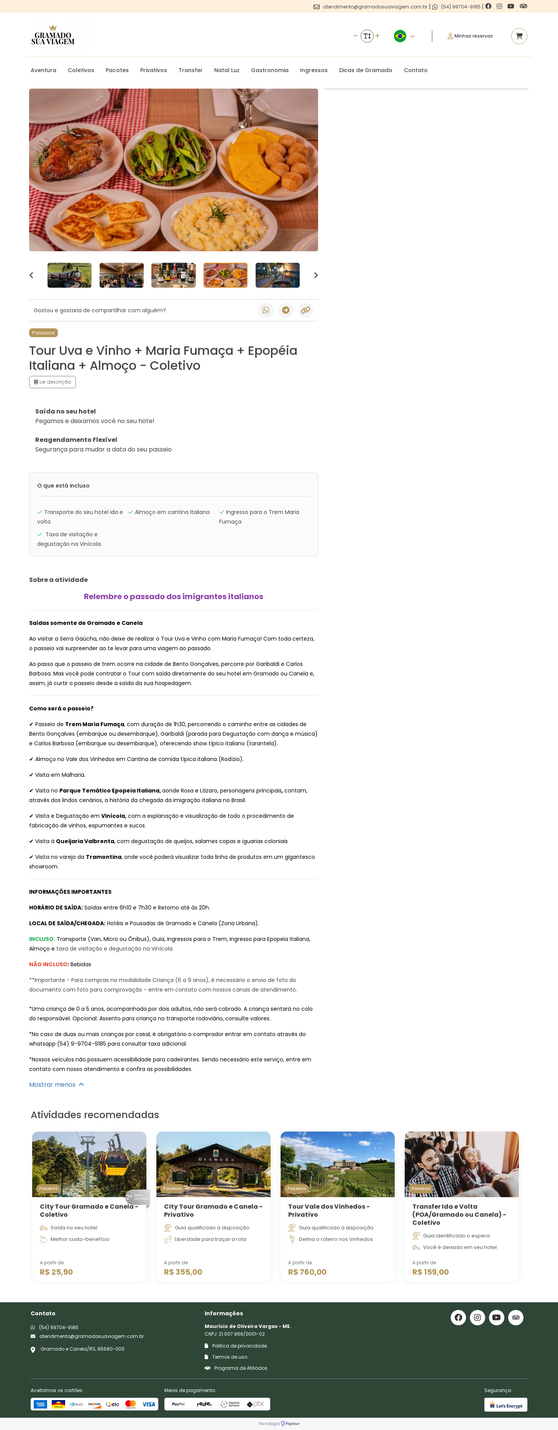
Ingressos (314, 70)
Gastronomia (270, 70)
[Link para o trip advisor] (523, 6)
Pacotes (117, 70)
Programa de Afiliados (236, 1368)
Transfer (191, 70)
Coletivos (81, 70)
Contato (416, 70)
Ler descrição (52, 382)
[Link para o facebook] (489, 6)
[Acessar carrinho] (519, 36)
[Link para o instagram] (500, 6)
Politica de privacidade (236, 1346)
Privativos (153, 70)
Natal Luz (227, 70)
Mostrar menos (56, 1084)
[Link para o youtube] (511, 6)
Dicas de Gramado (365, 70)
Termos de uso (226, 1357)
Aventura (43, 70)
